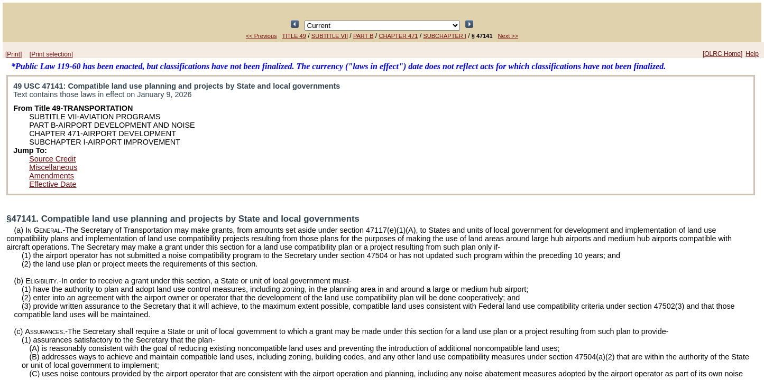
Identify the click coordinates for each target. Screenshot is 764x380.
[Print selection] (51, 54)
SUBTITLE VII (329, 36)
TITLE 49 (294, 36)
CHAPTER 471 (398, 36)
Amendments (51, 176)
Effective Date (52, 184)
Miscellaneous (53, 167)
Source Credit (52, 159)
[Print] (13, 54)
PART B (363, 36)
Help (752, 54)
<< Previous (261, 36)
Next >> (508, 36)
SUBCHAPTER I (445, 36)
